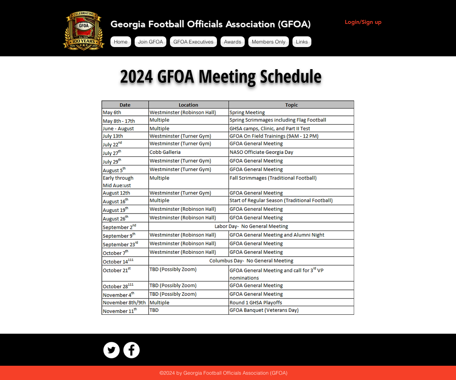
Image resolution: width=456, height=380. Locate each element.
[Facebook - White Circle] (131, 350)
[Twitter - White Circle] (111, 350)
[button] (150, 41)
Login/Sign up (363, 22)
